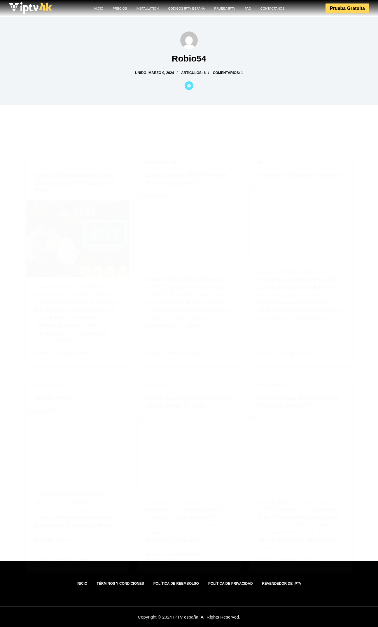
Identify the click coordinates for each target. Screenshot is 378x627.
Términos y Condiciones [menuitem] (120, 584)
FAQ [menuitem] (248, 8)
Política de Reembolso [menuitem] (176, 584)
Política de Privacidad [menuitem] (230, 584)
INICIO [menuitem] (99, 8)
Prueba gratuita (347, 8)
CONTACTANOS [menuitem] (272, 8)
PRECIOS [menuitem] (120, 8)
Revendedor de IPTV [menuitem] (282, 584)
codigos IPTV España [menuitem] (186, 8)
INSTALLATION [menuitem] (147, 8)
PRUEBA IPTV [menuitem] (224, 8)
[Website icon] (189, 85)
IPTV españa (185, 616)
